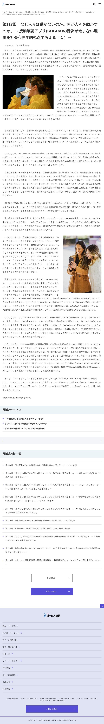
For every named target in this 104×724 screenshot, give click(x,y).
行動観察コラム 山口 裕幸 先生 (34, 12)
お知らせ (8, 654)
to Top (102, 606)
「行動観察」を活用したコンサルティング (23, 419)
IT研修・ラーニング (12, 633)
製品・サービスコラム (16, 12)
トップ (5, 12)
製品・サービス (10, 626)
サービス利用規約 (58, 700)
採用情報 (8, 689)
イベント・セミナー (12, 661)
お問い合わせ (58, 591)
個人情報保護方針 (13, 698)
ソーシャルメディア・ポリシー (86, 698)
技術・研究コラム (11, 647)
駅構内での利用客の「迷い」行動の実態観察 (24, 428)
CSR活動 (8, 682)
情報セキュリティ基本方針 (48, 698)
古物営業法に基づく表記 (66, 698)
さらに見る (51, 578)
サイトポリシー (45, 700)
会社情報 (8, 668)
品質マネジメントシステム (29, 698)
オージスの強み (10, 675)
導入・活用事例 (10, 640)
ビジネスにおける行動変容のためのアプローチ (25, 424)
